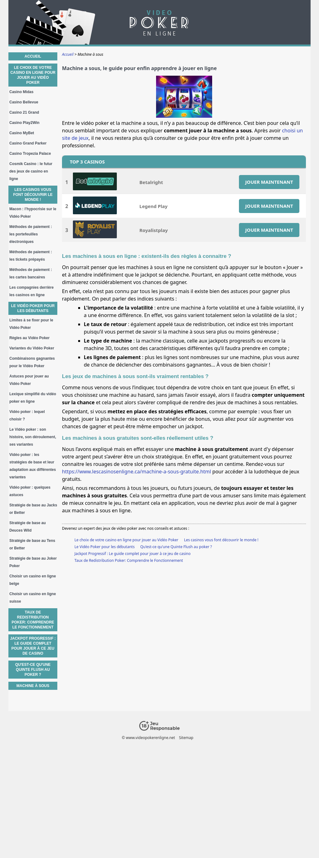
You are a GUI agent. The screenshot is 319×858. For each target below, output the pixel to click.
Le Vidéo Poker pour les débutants (104, 546)
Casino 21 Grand (24, 112)
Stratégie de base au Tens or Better (32, 544)
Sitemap (186, 737)
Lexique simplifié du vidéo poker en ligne (32, 398)
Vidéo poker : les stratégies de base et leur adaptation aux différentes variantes (32, 466)
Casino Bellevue (23, 102)
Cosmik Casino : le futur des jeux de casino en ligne (30, 171)
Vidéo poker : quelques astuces (29, 491)
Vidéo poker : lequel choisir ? (27, 415)
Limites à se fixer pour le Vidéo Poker (31, 324)
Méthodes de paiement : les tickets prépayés (30, 256)
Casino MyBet (21, 133)
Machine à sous (33, 686)
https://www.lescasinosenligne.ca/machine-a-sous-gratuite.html (136, 471)
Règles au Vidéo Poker (29, 338)
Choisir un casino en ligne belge (32, 580)
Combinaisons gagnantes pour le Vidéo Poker (32, 362)
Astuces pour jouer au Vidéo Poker (29, 380)
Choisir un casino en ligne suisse (32, 598)
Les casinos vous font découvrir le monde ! (221, 540)
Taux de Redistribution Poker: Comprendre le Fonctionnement (128, 560)
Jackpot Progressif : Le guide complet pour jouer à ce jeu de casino (132, 553)
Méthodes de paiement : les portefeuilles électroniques (30, 234)
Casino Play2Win (24, 123)
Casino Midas (21, 92)
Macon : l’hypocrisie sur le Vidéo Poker (32, 213)
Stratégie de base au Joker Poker (33, 562)
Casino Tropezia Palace (30, 153)
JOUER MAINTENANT (269, 182)
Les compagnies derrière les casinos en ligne (31, 291)
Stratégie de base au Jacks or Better (33, 509)
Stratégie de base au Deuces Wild (27, 527)
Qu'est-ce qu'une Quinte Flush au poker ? (176, 546)
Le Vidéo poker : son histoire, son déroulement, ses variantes (32, 437)
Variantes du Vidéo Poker (31, 348)
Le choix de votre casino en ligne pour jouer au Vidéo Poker (126, 540)
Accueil (33, 56)
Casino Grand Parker (27, 143)
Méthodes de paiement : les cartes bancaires (30, 273)
